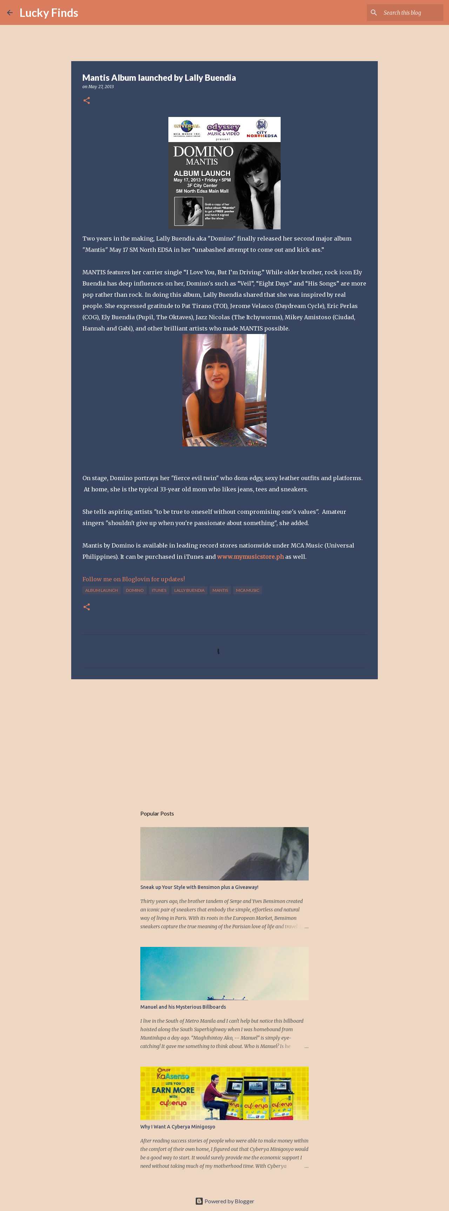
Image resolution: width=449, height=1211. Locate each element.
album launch (101, 590)
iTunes (159, 590)
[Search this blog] (406, 12)
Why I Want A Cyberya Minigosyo (177, 1127)
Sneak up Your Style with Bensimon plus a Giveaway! (199, 887)
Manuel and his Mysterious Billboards (183, 1007)
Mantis (220, 590)
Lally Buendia (189, 590)
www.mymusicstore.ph (250, 556)
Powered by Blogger (224, 1201)
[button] (86, 101)
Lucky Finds (49, 12)
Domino (135, 590)
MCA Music (247, 590)
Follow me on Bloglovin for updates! (133, 579)
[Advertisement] (224, 739)
